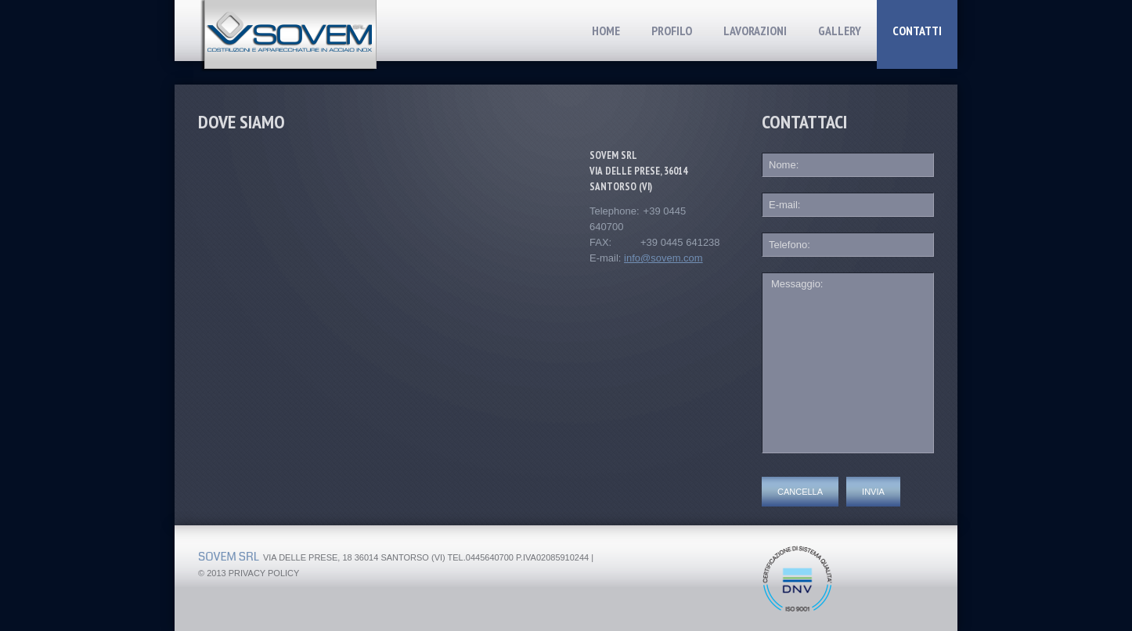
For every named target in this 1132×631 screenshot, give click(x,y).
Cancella (800, 491)
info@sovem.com (663, 258)
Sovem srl (228, 557)
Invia (873, 491)
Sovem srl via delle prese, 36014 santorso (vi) (638, 171)
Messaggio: (848, 362)
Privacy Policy (264, 573)
